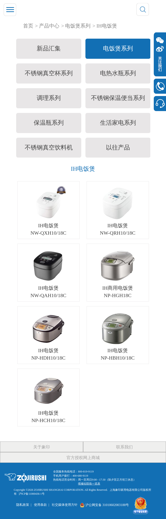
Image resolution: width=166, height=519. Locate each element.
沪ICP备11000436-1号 (32, 493)
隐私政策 (22, 505)
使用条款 (40, 505)
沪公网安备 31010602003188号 (104, 505)
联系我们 (124, 447)
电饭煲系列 (78, 26)
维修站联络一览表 (89, 483)
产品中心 (49, 26)
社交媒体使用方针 (65, 505)
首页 (28, 26)
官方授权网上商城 (83, 457)
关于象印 (41, 447)
